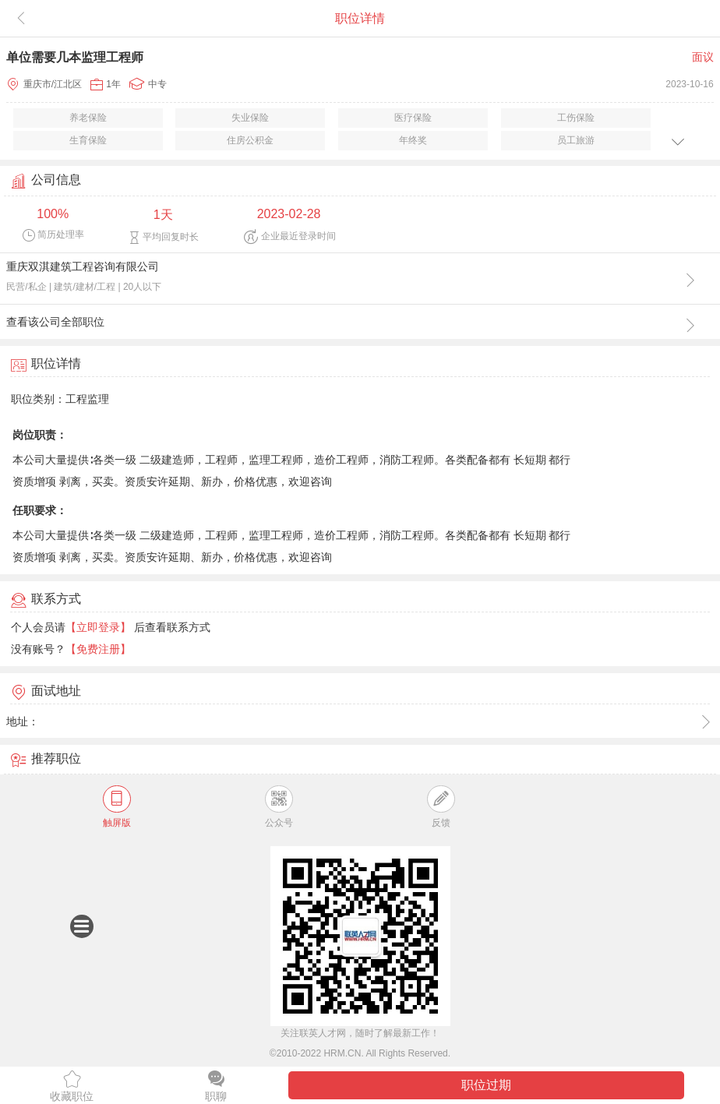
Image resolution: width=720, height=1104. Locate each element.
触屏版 (117, 806)
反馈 (440, 806)
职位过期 (486, 1085)
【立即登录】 (98, 627)
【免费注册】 (98, 649)
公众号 (279, 806)
